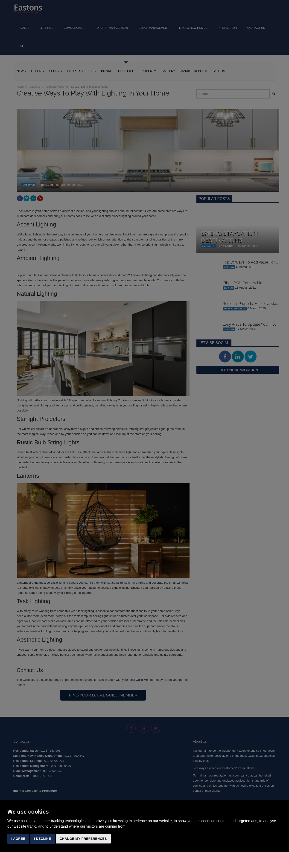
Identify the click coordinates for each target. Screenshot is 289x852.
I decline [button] (42, 838)
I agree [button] (18, 838)
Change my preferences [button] (83, 838)
